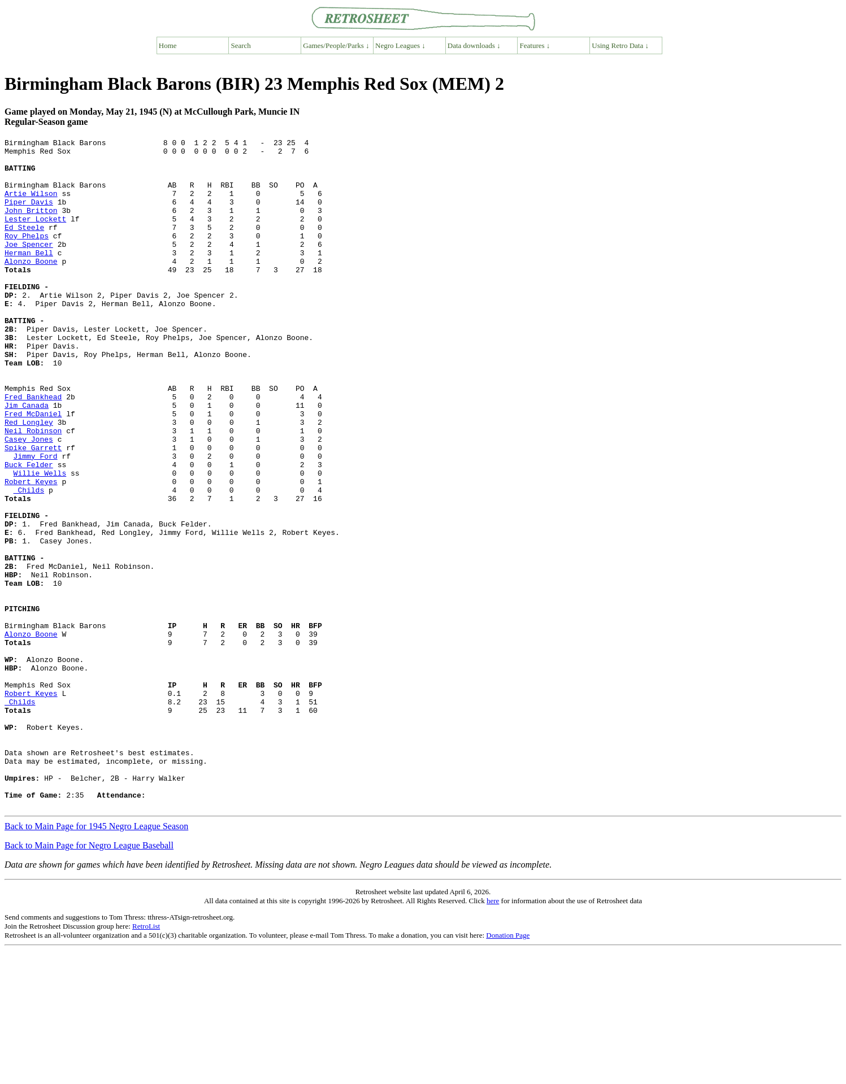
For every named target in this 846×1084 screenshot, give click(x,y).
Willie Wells (40, 541)
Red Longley (29, 479)
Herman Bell (29, 276)
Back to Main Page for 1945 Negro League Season (96, 960)
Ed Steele (24, 246)
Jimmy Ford (36, 520)
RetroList (146, 1060)
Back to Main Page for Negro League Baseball (89, 979)
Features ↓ (535, 45)
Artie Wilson (31, 205)
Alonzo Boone (31, 286)
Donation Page (508, 1069)
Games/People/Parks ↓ (336, 45)
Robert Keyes (31, 551)
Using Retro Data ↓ (620, 45)
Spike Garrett (33, 510)
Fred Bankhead (33, 449)
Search (241, 45)
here (493, 1034)
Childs (29, 561)
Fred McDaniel (33, 469)
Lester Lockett (35, 235)
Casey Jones (29, 500)
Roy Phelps (27, 256)
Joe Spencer (29, 266)
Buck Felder (29, 530)
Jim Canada (27, 459)
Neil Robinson (33, 490)
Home (168, 45)
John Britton (31, 225)
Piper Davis (29, 215)
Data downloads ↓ (474, 45)
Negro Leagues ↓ (400, 45)
